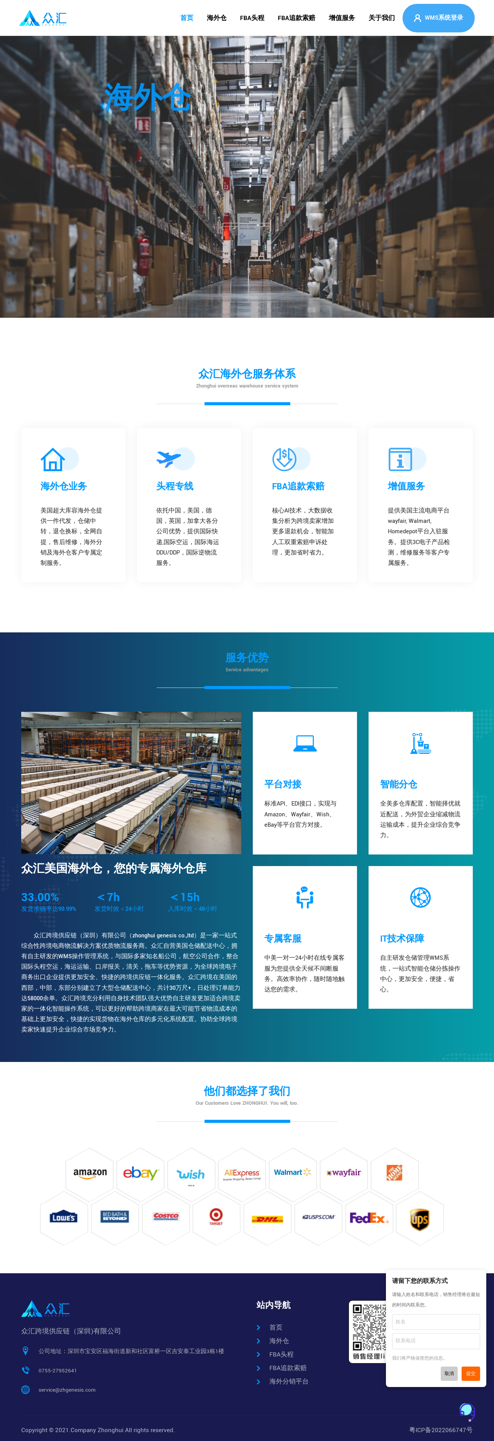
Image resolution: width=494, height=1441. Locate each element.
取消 (449, 1374)
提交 (470, 1374)
